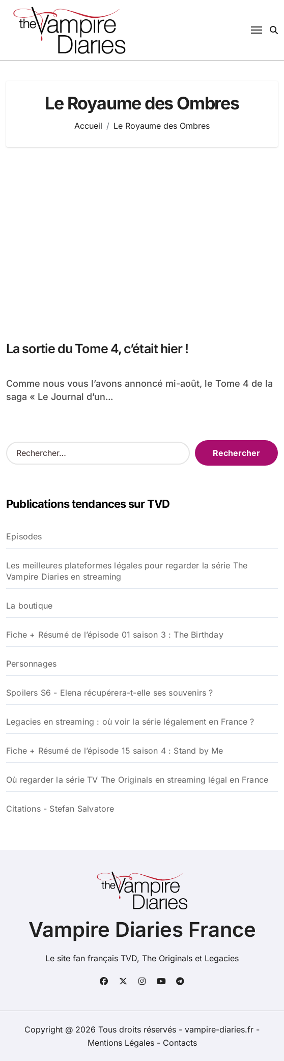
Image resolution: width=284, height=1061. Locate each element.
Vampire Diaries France (142, 929)
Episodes (24, 536)
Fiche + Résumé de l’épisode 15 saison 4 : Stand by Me (114, 750)
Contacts (180, 1043)
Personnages (31, 663)
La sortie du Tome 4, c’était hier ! (97, 348)
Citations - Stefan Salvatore (60, 809)
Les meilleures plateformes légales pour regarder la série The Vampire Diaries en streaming (126, 571)
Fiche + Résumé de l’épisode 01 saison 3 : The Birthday (114, 634)
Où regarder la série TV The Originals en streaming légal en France (137, 780)
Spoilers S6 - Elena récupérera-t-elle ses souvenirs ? (109, 692)
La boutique (29, 605)
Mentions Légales (122, 1043)
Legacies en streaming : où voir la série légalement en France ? (130, 721)
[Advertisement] (143, 238)
